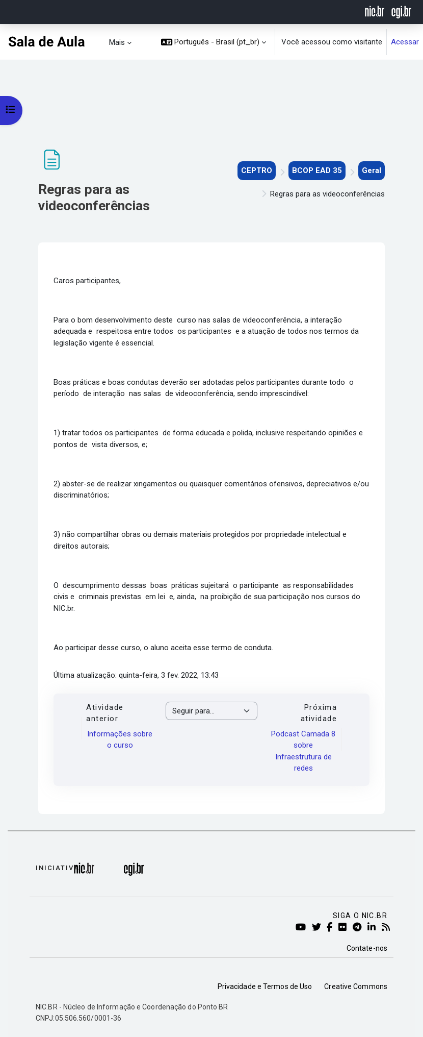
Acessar (405, 41)
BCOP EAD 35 (317, 170)
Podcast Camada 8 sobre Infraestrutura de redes (303, 751)
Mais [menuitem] (117, 42)
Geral (371, 170)
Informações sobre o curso (119, 739)
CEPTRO (256, 170)
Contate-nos (367, 948)
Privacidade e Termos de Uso (265, 986)
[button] (213, 42)
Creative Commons (355, 986)
